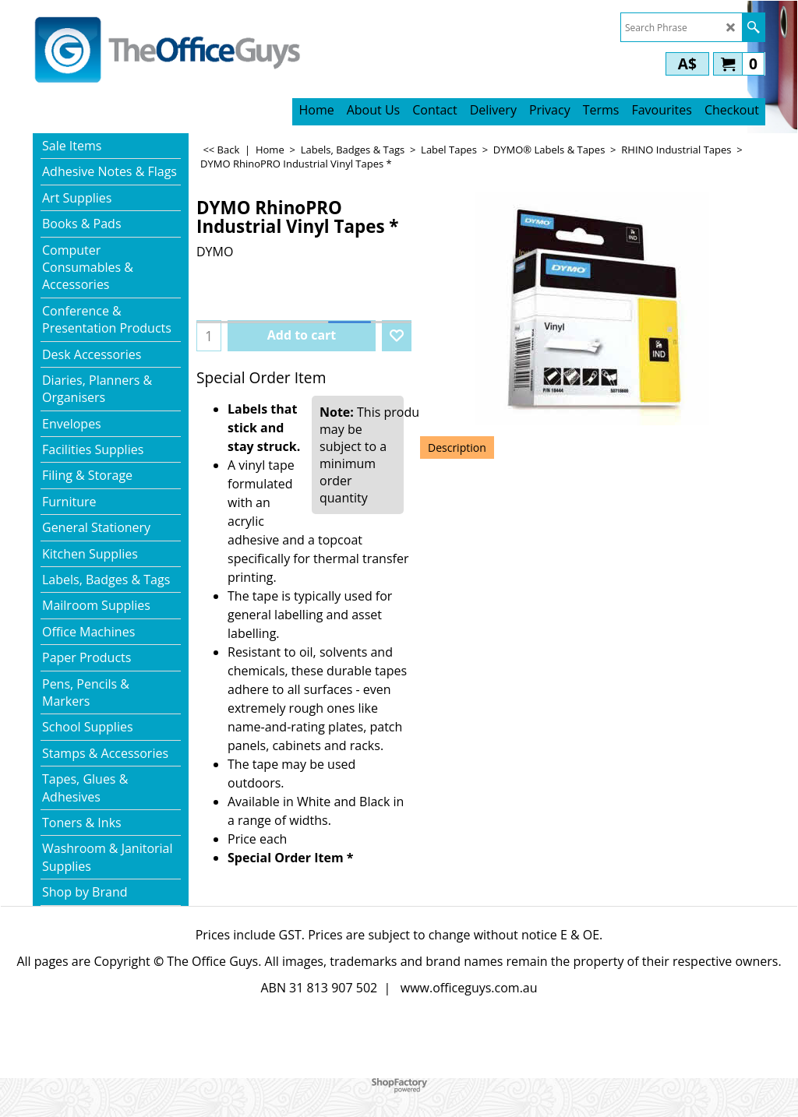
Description (457, 447)
